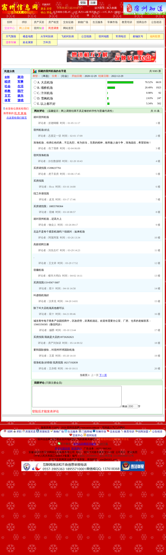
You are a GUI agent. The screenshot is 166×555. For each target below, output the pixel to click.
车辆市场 (112, 22)
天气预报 (11, 36)
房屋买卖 (30, 431)
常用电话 (121, 36)
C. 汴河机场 (44, 93)
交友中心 (9, 28)
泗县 (49, 12)
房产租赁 (53, 22)
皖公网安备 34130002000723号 (117, 455)
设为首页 (100, 7)
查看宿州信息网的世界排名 (113, 439)
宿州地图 (104, 36)
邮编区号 (138, 36)
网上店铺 (24, 28)
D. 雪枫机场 (45, 98)
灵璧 (49, 8)
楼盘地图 (28, 36)
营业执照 (132, 452)
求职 (24, 22)
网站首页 (68, 28)
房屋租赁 (44, 431)
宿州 (39, 28)
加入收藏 (111, 7)
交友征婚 (68, 22)
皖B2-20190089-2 (89, 455)
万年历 (47, 42)
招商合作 (142, 22)
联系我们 (76, 448)
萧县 (43, 8)
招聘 (9, 22)
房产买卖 (39, 22)
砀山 (43, 12)
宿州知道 (91, 435)
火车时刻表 (47, 36)
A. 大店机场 (45, 82)
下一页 (103, 375)
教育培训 (127, 22)
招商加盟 (143, 431)
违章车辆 (11, 42)
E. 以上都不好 (46, 103)
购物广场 (83, 22)
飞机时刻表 (67, 36)
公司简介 (121, 452)
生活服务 (98, 22)
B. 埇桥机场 (44, 87)
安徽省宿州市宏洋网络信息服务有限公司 (52, 452)
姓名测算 (28, 42)
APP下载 (103, 443)
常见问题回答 (62, 448)
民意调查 (53, 28)
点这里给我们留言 (16, 117)
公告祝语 (156, 22)
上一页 (95, 375)
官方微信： (77, 443)
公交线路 (86, 36)
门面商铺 (87, 431)
